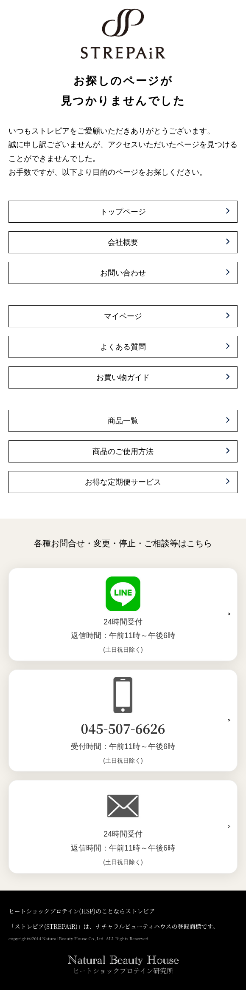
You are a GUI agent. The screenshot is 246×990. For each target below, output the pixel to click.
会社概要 (123, 242)
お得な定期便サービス (123, 482)
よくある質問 (123, 347)
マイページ (123, 316)
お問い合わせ (123, 273)
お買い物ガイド (123, 377)
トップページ (123, 211)
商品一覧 (123, 421)
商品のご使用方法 (123, 451)
